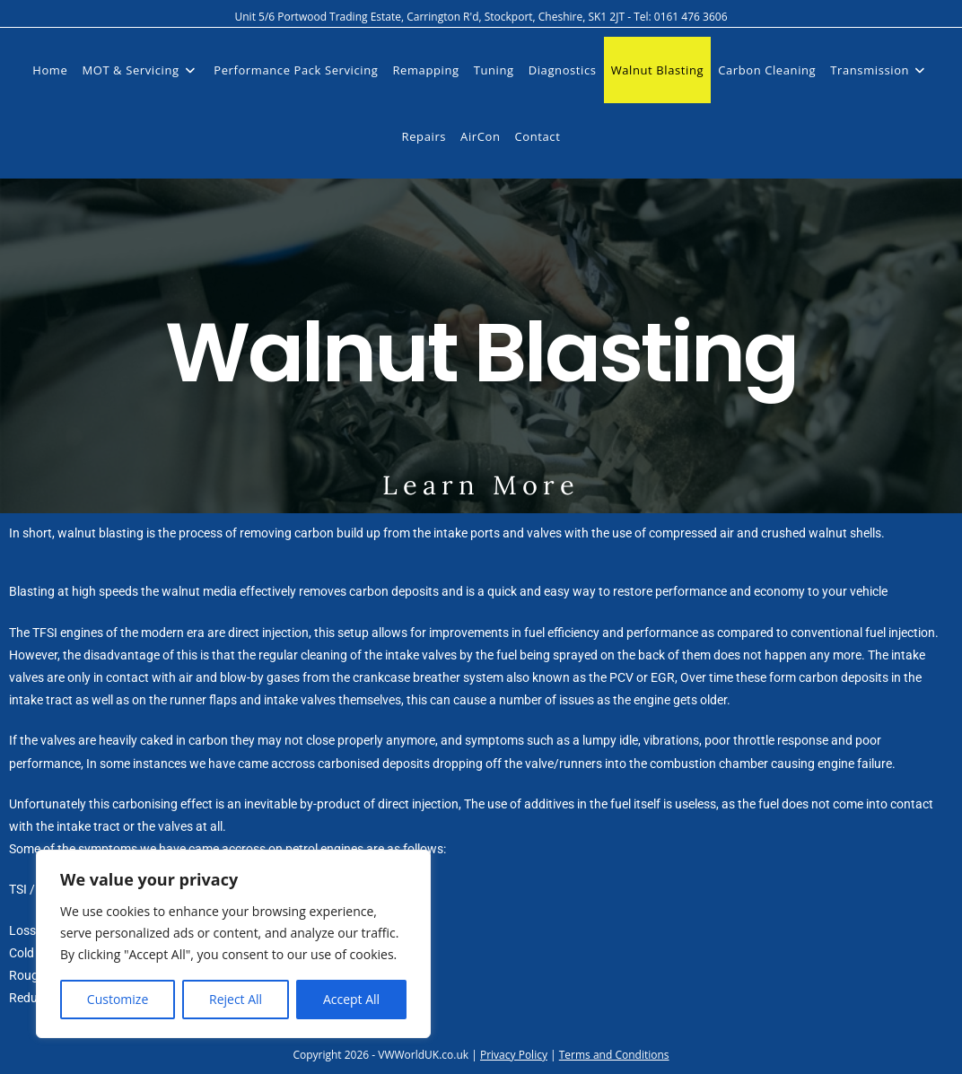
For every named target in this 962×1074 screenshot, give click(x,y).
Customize (117, 999)
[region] (233, 944)
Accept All (351, 999)
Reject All (235, 999)
